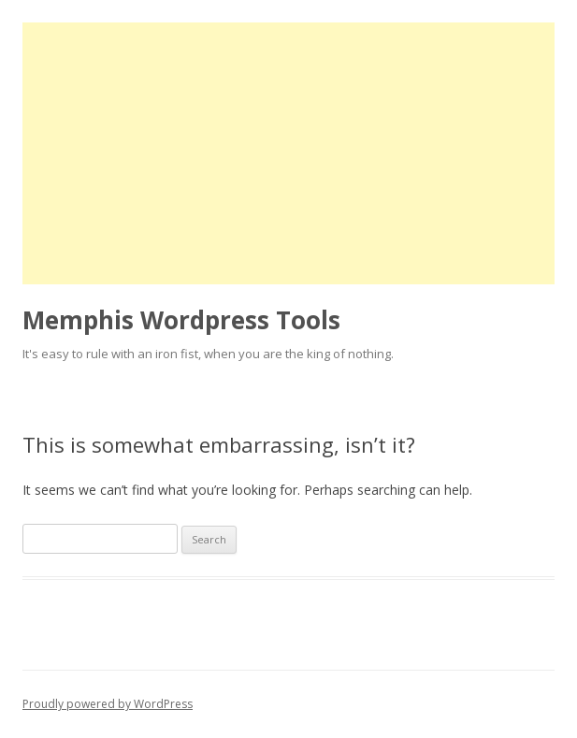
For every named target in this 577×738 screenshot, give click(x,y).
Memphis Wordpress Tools (181, 320)
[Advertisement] (288, 153)
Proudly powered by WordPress (107, 704)
